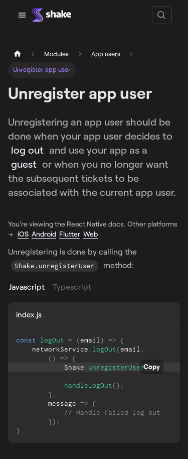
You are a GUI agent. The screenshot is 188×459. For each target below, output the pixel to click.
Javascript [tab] (27, 286)
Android (44, 233)
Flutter (69, 233)
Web (90, 233)
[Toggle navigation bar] (22, 15)
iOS (23, 233)
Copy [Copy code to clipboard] (151, 367)
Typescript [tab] (72, 286)
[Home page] (17, 54)
